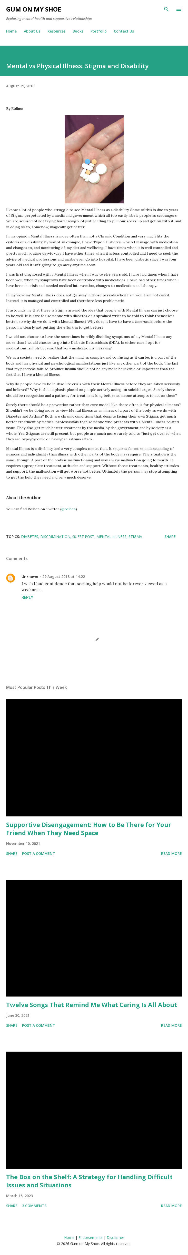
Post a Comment (38, 853)
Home (11, 31)
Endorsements (90, 1237)
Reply (27, 597)
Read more (171, 853)
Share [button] (170, 536)
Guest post (83, 536)
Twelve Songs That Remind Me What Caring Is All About (91, 1004)
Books (78, 31)
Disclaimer (115, 1237)
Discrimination (55, 536)
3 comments (34, 1205)
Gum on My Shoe (33, 9)
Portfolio (99, 31)
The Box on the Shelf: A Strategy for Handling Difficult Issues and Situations (89, 1181)
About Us (32, 31)
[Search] (166, 9)
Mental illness (111, 536)
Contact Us (124, 31)
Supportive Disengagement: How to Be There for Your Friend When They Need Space (88, 828)
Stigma (135, 536)
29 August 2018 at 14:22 (63, 576)
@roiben (68, 509)
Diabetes (29, 536)
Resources (56, 31)
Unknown (30, 576)
